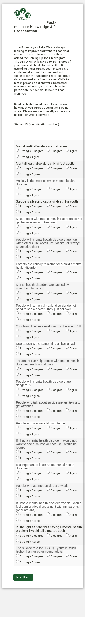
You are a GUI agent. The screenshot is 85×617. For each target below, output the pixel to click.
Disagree (56, 151)
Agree (73, 151)
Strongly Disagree (31, 151)
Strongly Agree (30, 157)
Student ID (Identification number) (36, 124)
